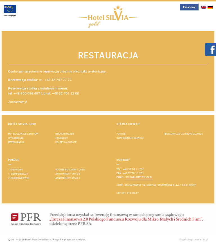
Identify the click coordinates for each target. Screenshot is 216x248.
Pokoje (120, 133)
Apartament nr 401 (67, 178)
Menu (7, 7)
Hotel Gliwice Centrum (23, 133)
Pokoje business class (70, 169)
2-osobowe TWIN (18, 178)
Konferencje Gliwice (130, 138)
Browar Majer (64, 133)
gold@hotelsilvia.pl (139, 177)
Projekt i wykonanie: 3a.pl (193, 239)
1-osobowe (15, 169)
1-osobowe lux (18, 173)
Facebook (189, 7)
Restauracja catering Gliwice (183, 133)
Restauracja (16, 142)
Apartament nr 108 (67, 173)
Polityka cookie (65, 142)
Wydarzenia (16, 138)
